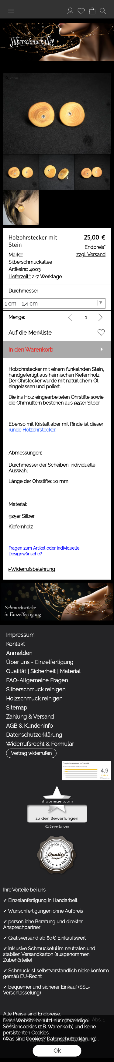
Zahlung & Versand (30, 716)
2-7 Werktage (35, 277)
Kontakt (15, 644)
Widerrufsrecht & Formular (40, 744)
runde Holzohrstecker (32, 430)
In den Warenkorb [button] (31, 349)
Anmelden (70, 11)
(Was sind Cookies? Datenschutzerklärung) (49, 1039)
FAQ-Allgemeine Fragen (37, 680)
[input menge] (86, 317)
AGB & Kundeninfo (29, 726)
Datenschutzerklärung (34, 735)
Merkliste (81, 11)
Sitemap (16, 707)
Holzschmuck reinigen (34, 698)
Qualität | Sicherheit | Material (43, 671)
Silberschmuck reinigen (35, 689)
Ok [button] (57, 1050)
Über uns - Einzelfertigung (39, 662)
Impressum (20, 635)
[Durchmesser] (54, 303)
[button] (11, 11)
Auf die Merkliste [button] (30, 332)
